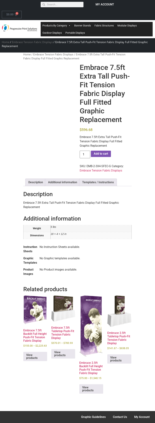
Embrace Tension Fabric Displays (32, 42)
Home (5, 42)
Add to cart (101, 153)
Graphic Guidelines (93, 417)
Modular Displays (127, 25)
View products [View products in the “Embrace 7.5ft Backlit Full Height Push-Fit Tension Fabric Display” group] (32, 356)
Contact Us (120, 417)
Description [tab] (35, 182)
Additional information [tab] (62, 182)
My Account (142, 417)
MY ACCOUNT (105, 4)
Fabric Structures (104, 25)
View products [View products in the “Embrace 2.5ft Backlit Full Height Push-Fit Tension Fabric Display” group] (88, 389)
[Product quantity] (85, 154)
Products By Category (56, 25)
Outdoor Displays (52, 32)
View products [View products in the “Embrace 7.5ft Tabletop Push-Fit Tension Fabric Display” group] (60, 354)
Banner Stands (82, 25)
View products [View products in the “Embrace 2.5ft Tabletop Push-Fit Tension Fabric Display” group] (116, 359)
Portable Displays (75, 32)
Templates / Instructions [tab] (98, 182)
